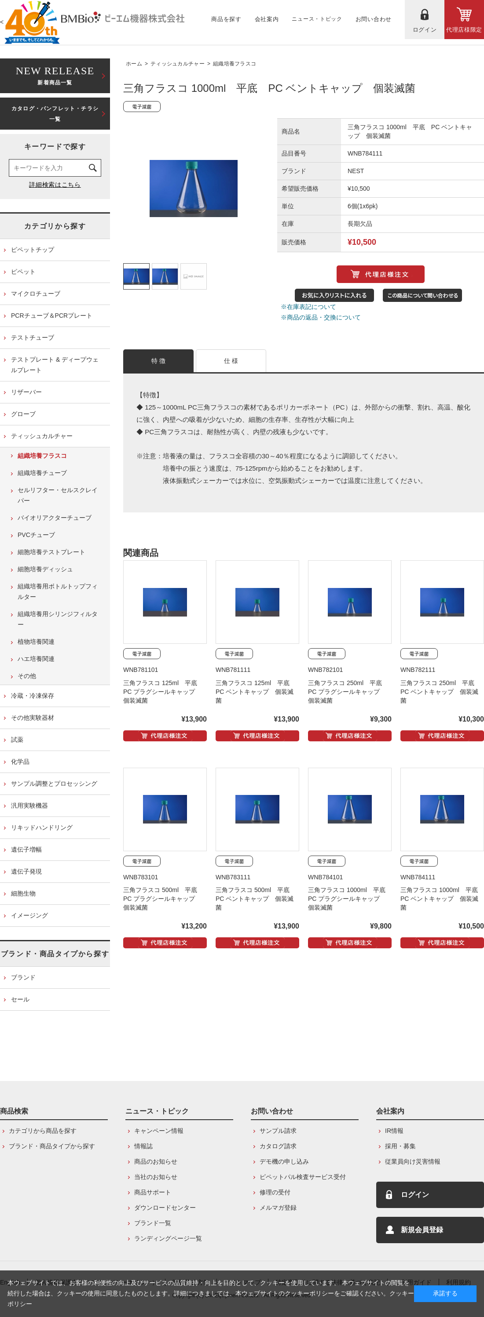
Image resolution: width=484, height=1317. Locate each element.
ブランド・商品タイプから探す (55, 954)
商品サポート (152, 1192)
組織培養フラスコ (234, 64)
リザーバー (26, 391)
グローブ (23, 413)
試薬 (17, 739)
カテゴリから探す (55, 226)
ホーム (134, 64)
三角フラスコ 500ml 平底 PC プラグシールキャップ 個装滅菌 (163, 898)
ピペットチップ (32, 249)
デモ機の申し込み (284, 1161)
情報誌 (143, 1146)
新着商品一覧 (55, 75)
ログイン (415, 1194)
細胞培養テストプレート (51, 551)
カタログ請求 (278, 1146)
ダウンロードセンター (165, 1207)
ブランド (23, 977)
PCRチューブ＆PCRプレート (51, 315)
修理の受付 (275, 1192)
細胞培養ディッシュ (45, 569)
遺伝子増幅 (26, 849)
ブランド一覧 (152, 1222)
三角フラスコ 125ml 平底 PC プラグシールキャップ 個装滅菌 (163, 691)
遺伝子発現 (26, 871)
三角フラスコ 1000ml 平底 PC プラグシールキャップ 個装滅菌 (350, 898)
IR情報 (394, 1130)
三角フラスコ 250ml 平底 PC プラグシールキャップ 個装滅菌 (348, 691)
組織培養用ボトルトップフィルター (58, 591)
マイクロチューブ (35, 293)
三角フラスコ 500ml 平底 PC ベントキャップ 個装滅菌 (256, 898)
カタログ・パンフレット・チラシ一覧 (55, 113)
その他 (27, 675)
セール (20, 999)
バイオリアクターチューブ (55, 517)
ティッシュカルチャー (177, 64)
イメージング (29, 915)
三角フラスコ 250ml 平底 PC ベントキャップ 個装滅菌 (440, 691)
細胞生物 (23, 893)
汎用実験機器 (29, 805)
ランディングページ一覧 (168, 1238)
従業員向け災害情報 (412, 1161)
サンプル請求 (278, 1130)
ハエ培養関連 (36, 658)
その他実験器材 (32, 717)
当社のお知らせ (155, 1176)
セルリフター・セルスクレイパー (58, 495)
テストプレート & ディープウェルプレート (55, 365)
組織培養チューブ (42, 472)
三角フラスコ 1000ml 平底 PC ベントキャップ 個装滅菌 (442, 898)
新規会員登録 (422, 1230)
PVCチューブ (36, 534)
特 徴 (158, 360)
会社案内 (390, 1111)
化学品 (20, 761)
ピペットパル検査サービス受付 (303, 1176)
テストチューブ (32, 337)
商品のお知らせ (155, 1161)
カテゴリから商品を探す (43, 1130)
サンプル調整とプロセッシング (54, 783)
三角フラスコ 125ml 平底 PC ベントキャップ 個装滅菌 (256, 691)
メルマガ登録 (278, 1207)
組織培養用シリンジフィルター (58, 619)
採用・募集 (400, 1146)
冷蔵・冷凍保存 (32, 695)
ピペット (23, 271)
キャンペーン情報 (158, 1130)
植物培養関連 (36, 641)
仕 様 (231, 360)
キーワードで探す (55, 146)
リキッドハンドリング (42, 827)
